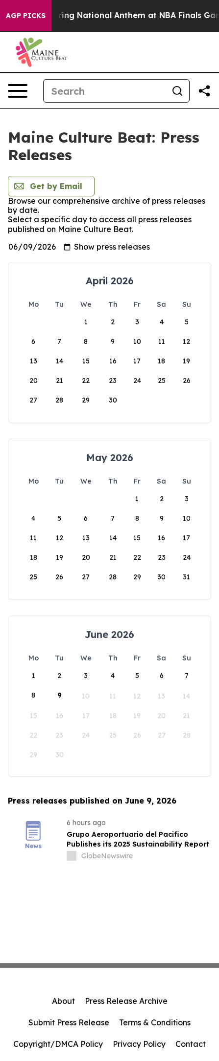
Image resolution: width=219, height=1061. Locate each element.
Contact (190, 1044)
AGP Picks (26, 15)
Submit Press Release (68, 1022)
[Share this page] (204, 91)
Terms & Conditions (155, 1022)
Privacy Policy (139, 1044)
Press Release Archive (126, 1001)
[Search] (105, 91)
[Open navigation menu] (17, 91)
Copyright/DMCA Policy (58, 1044)
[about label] (71, 856)
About (63, 1001)
